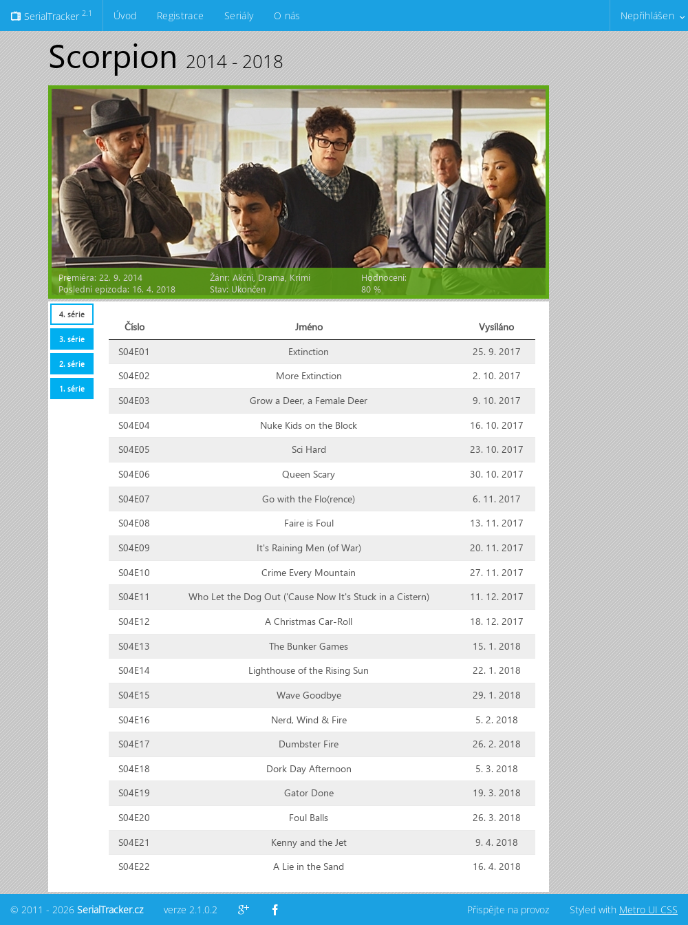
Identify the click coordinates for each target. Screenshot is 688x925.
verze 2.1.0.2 (190, 909)
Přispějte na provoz (508, 909)
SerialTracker (51, 15)
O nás (287, 15)
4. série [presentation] (72, 314)
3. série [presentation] (72, 339)
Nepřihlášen (647, 15)
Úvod (125, 15)
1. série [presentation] (72, 388)
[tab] (71, 314)
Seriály (238, 15)
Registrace (180, 15)
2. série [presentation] (72, 364)
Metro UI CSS (648, 909)
